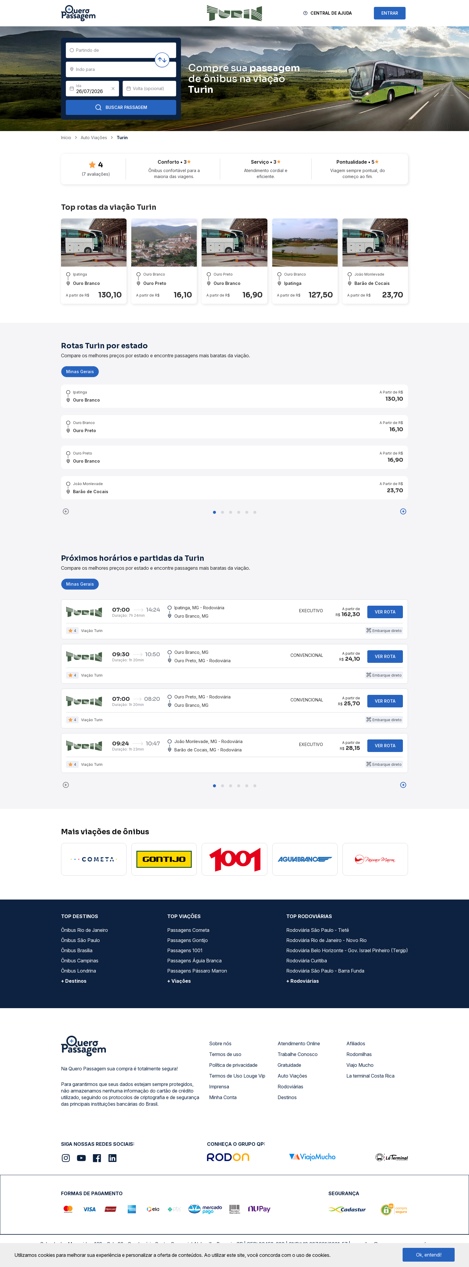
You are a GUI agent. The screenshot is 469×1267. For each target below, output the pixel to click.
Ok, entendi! (428, 1255)
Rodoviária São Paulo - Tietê (317, 930)
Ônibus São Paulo (80, 940)
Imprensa (219, 1087)
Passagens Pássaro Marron (197, 971)
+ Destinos (73, 981)
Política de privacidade (233, 1065)
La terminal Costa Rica (370, 1076)
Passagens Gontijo (187, 940)
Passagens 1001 (184, 950)
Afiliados (355, 1043)
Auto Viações (292, 1076)
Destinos (287, 1097)
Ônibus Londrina (78, 971)
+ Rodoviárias (302, 981)
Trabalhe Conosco (298, 1054)
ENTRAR (389, 13)
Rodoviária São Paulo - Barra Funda (325, 971)
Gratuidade (289, 1065)
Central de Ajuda (331, 13)
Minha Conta (223, 1097)
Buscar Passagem (121, 107)
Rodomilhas (359, 1054)
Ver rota (385, 611)
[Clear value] (113, 88)
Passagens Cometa (188, 930)
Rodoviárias (290, 1087)
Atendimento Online (299, 1043)
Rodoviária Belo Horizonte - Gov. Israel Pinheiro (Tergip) (347, 950)
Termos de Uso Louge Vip (237, 1076)
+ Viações (179, 981)
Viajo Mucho (360, 1065)
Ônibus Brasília (76, 950)
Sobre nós (220, 1043)
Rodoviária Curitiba (306, 961)
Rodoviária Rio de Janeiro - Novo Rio (326, 940)
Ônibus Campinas (79, 961)
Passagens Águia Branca (194, 961)
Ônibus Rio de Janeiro (84, 930)
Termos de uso (225, 1054)
